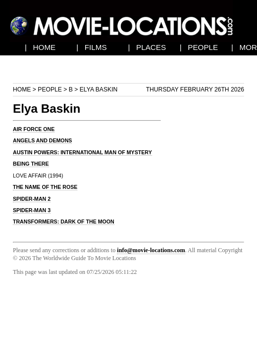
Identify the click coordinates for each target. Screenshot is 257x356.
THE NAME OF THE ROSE (45, 187)
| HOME (40, 47)
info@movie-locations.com (151, 250)
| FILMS (91, 47)
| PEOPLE (199, 47)
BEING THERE (31, 164)
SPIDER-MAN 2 (32, 199)
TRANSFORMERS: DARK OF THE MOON (63, 221)
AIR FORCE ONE (33, 129)
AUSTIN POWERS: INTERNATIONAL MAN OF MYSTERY (82, 152)
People (50, 89)
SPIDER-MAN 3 (32, 210)
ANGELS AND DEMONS (42, 140)
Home (22, 89)
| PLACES (147, 47)
